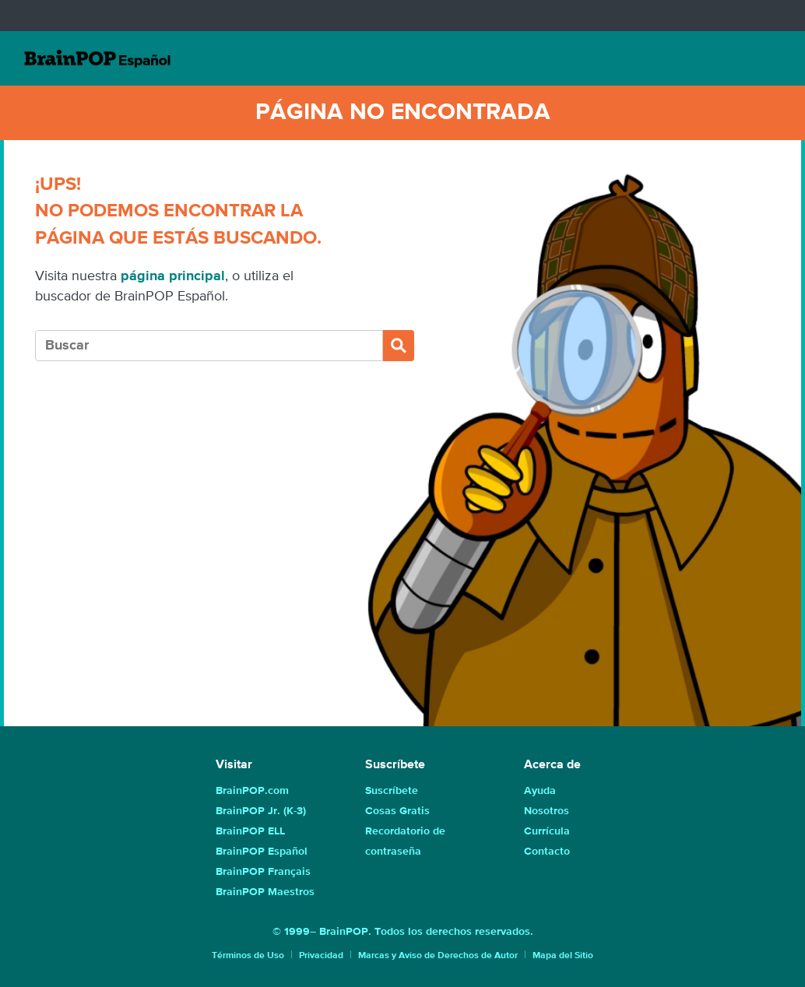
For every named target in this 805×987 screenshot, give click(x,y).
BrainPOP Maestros (265, 892)
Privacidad (321, 956)
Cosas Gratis (397, 811)
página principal (173, 276)
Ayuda (540, 790)
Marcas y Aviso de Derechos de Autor (438, 956)
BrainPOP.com (252, 790)
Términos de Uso (248, 956)
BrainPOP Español (262, 851)
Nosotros (546, 811)
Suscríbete (391, 790)
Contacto (547, 851)
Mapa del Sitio (563, 956)
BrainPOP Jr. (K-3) (261, 811)
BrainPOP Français (263, 871)
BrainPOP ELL (250, 831)
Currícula (547, 831)
